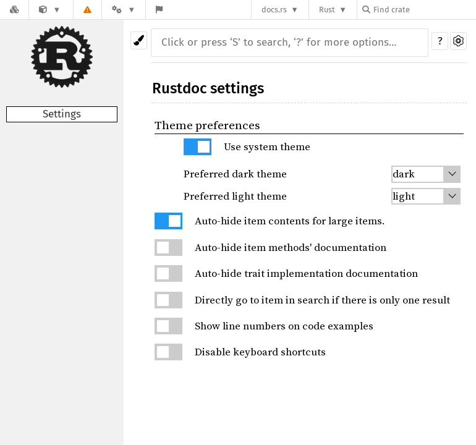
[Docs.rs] (14, 9)
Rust (327, 9)
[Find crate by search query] (424, 9)
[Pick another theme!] (138, 40)
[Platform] (123, 9)
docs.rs (274, 9)
